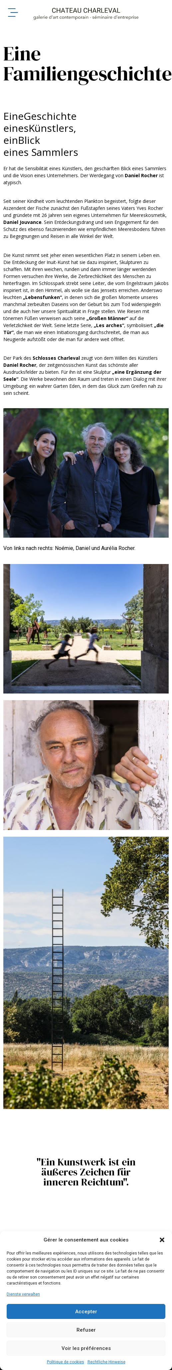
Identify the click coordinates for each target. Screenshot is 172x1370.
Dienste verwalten (23, 1294)
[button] (162, 1240)
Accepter (86, 1312)
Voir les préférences (86, 1348)
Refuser (86, 1330)
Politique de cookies (65, 1362)
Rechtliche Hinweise (106, 1362)
